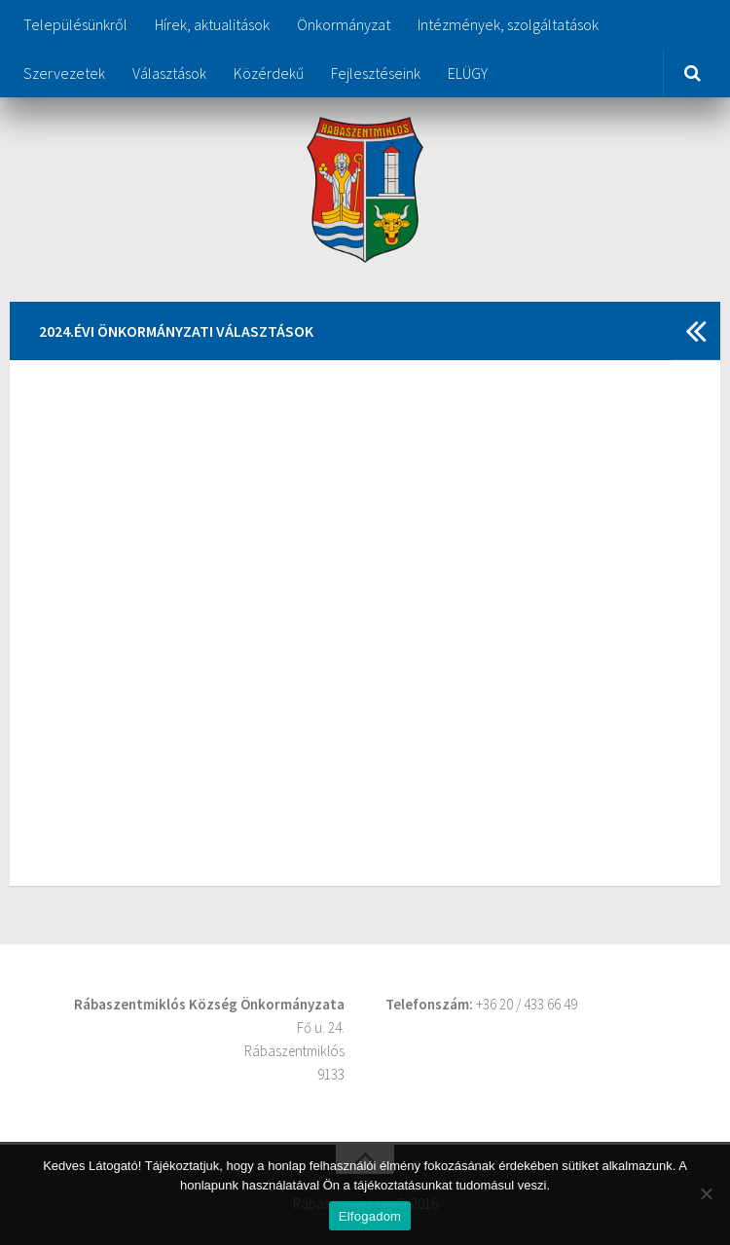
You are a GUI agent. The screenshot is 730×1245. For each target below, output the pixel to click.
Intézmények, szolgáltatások (508, 24)
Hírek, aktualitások (212, 24)
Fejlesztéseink (375, 73)
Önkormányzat (343, 24)
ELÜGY (468, 73)
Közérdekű (269, 73)
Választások (169, 73)
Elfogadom (370, 1216)
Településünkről (75, 24)
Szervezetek (64, 73)
